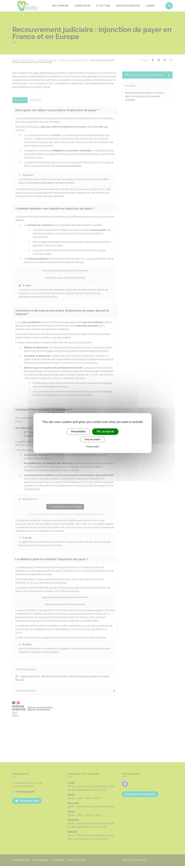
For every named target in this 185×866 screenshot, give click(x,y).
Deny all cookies (92, 439)
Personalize (78, 431)
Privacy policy (92, 446)
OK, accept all (105, 431)
